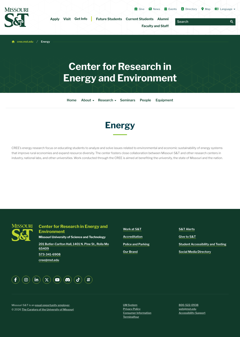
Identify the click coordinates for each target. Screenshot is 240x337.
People (145, 100)
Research (108, 100)
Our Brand (130, 252)
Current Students (139, 19)
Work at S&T (132, 229)
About (88, 100)
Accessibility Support (192, 313)
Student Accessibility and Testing (202, 244)
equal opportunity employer (52, 305)
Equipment (164, 100)
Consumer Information (137, 313)
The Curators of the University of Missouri (48, 309)
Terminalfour (131, 317)
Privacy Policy (132, 309)
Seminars (127, 100)
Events (170, 9)
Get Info (81, 19)
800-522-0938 (189, 305)
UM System (130, 305)
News (154, 9)
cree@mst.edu (49, 260)
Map (205, 9)
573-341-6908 (50, 254)
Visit (67, 19)
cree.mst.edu (25, 41)
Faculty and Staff (155, 26)
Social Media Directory (195, 252)
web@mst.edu (187, 309)
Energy (45, 41)
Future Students (109, 19)
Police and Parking (136, 244)
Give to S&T (187, 236)
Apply (55, 19)
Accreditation (133, 236)
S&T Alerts (187, 229)
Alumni (163, 19)
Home (71, 100)
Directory (189, 9)
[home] (17, 17)
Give (139, 9)
